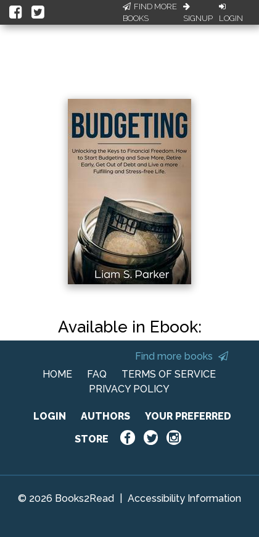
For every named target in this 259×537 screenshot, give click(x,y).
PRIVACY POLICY (129, 389)
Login (231, 12)
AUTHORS (105, 416)
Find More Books (150, 12)
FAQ (97, 374)
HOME (57, 374)
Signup (198, 12)
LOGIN (49, 416)
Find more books (181, 356)
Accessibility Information (184, 498)
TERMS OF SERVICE (168, 374)
